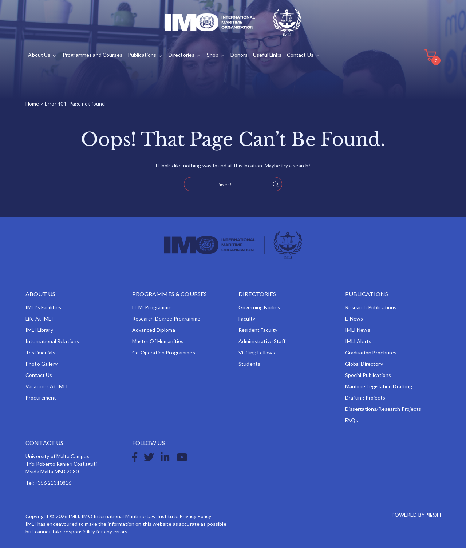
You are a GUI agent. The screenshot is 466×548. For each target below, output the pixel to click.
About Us (39, 55)
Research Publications (371, 307)
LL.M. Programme (152, 307)
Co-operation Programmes (163, 352)
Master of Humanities (158, 341)
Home (32, 103)
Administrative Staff (261, 341)
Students (249, 364)
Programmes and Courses (92, 55)
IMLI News (357, 330)
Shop (213, 55)
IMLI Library (39, 330)
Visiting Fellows (256, 352)
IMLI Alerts (358, 341)
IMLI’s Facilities (43, 307)
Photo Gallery (41, 364)
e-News (354, 318)
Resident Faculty (257, 330)
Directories (182, 55)
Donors (239, 55)
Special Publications (368, 375)
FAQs (351, 420)
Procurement (40, 397)
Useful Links (267, 55)
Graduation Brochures (371, 352)
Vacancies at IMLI (46, 386)
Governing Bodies (259, 307)
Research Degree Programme (166, 318)
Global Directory (364, 364)
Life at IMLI (39, 318)
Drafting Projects (365, 397)
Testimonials (40, 352)
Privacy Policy (195, 516)
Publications (142, 55)
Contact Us (300, 55)
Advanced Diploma (153, 330)
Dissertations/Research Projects (383, 409)
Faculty (246, 318)
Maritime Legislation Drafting (378, 386)
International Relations (52, 341)
